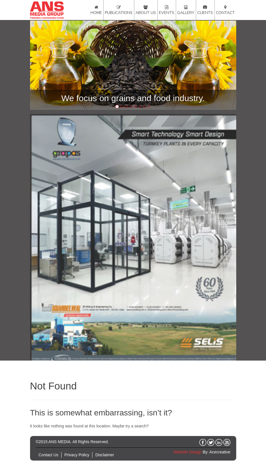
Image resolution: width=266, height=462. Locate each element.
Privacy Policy (76, 455)
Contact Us (48, 455)
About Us (145, 12)
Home (96, 12)
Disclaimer (104, 455)
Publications (119, 12)
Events (166, 12)
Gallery (185, 12)
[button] (45, 65)
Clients (205, 12)
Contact (225, 12)
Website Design (188, 452)
